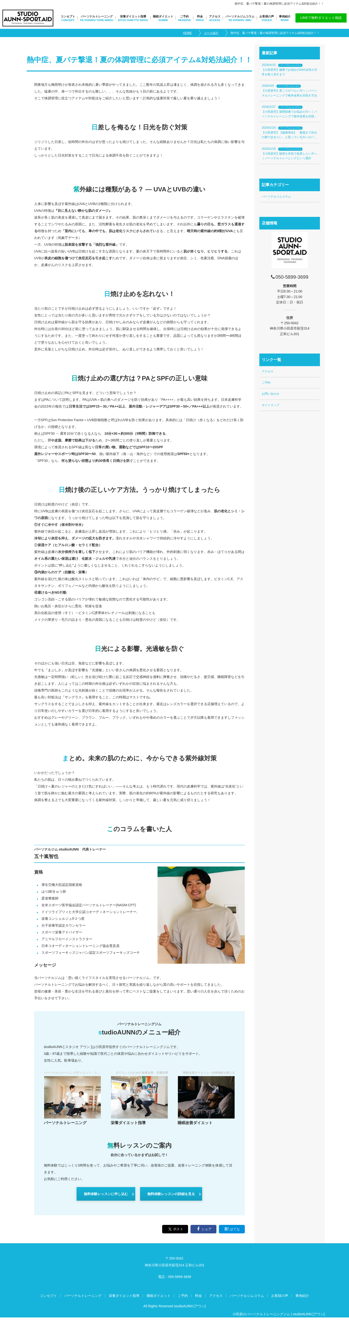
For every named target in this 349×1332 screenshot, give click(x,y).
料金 (200, 16)
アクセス (215, 16)
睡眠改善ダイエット (195, 1123)
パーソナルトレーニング (97, 16)
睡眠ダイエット (163, 16)
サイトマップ (270, 405)
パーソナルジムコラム (239, 16)
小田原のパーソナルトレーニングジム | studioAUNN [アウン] (278, 1314)
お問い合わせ (270, 393)
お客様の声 (266, 16)
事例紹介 (285, 16)
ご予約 (184, 16)
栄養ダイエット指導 (133, 16)
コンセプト (68, 16)
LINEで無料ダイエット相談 (321, 18)
